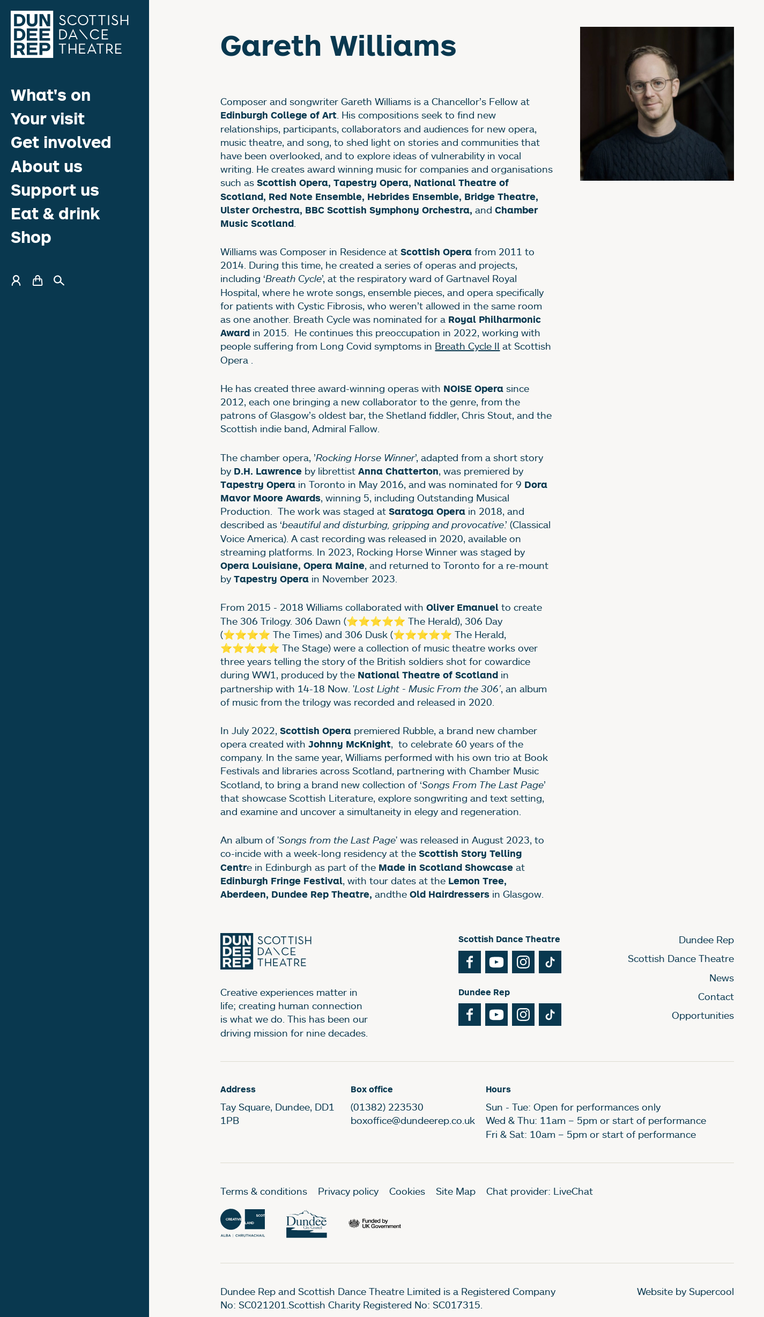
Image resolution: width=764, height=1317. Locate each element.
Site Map (456, 1191)
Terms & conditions (263, 1191)
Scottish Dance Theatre (681, 958)
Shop (31, 237)
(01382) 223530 (387, 1107)
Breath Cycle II (467, 346)
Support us (55, 189)
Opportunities (703, 1015)
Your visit (48, 118)
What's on (51, 95)
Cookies (407, 1191)
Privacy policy (348, 1191)
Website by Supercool (685, 1291)
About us (47, 166)
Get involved (61, 142)
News (721, 977)
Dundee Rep (706, 939)
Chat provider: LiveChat (539, 1191)
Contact (716, 996)
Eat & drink (55, 213)
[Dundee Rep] (70, 34)
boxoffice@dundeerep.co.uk (413, 1120)
